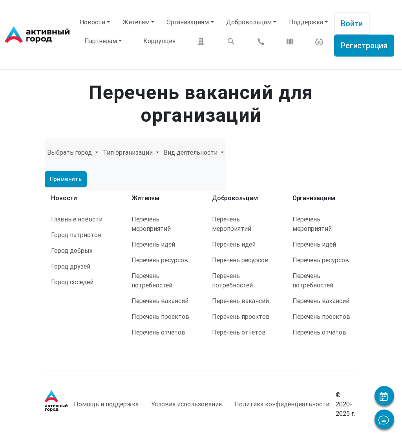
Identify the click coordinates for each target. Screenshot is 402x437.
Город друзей (70, 266)
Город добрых (72, 250)
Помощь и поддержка (106, 404)
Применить (66, 179)
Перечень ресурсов (160, 260)
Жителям (136, 22)
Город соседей (72, 282)
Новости (92, 22)
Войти (352, 23)
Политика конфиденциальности (281, 404)
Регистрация (364, 45)
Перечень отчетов (158, 332)
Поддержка (306, 22)
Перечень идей (153, 244)
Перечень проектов (160, 316)
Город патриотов (76, 235)
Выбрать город (70, 152)
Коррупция (159, 41)
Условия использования (186, 404)
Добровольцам (249, 22)
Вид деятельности (191, 152)
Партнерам (100, 41)
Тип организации (128, 152)
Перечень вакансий (160, 301)
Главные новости (76, 219)
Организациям (187, 22)
